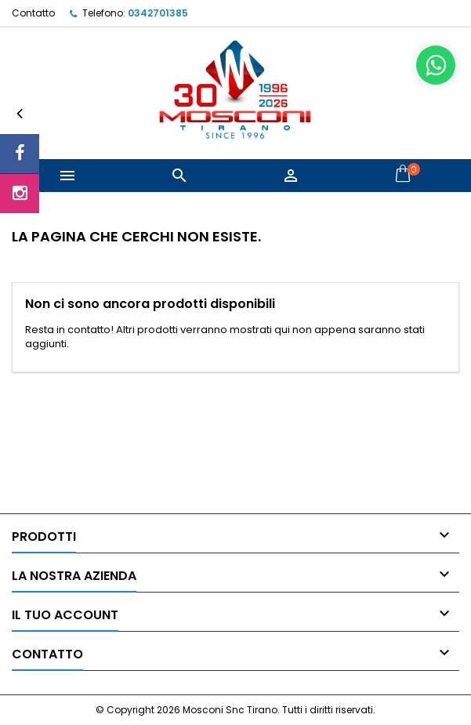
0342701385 (158, 13)
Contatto (33, 13)
